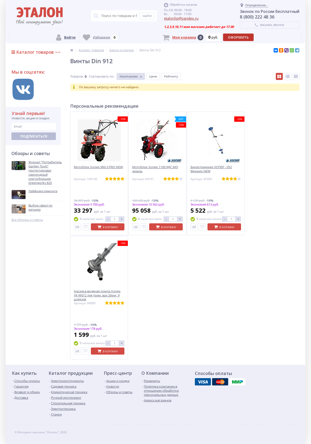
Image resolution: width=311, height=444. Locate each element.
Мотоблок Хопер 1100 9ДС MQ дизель (155, 169)
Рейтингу (171, 76)
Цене (153, 76)
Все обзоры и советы (27, 220)
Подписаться (33, 136)
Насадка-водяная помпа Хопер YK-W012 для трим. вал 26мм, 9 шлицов (97, 295)
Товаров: (76, 76)
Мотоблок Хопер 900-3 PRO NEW (98, 167)
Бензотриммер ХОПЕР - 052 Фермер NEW (211, 169)
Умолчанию (129, 76)
